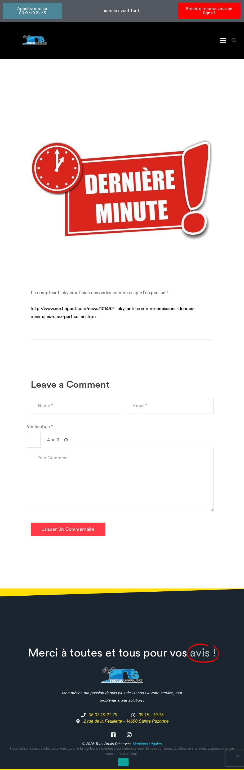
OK (123, 762)
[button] (223, 40)
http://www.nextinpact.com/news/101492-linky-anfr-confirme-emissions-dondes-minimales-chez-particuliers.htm (113, 312)
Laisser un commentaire (68, 529)
